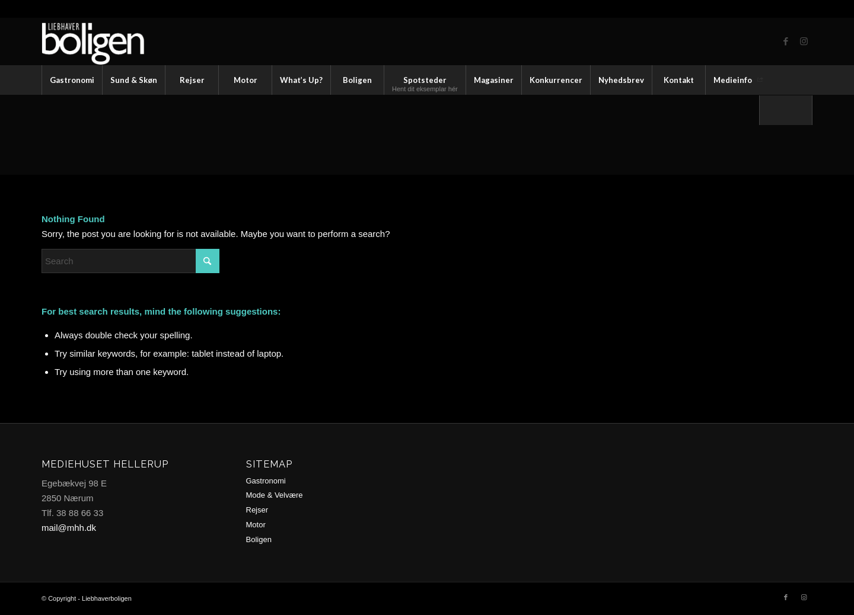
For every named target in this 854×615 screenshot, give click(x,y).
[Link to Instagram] (803, 41)
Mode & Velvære (274, 495)
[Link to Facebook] (786, 41)
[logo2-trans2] (105, 41)
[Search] (785, 110)
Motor (256, 524)
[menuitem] (72, 80)
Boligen (259, 539)
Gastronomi (266, 480)
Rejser (257, 509)
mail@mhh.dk (69, 528)
